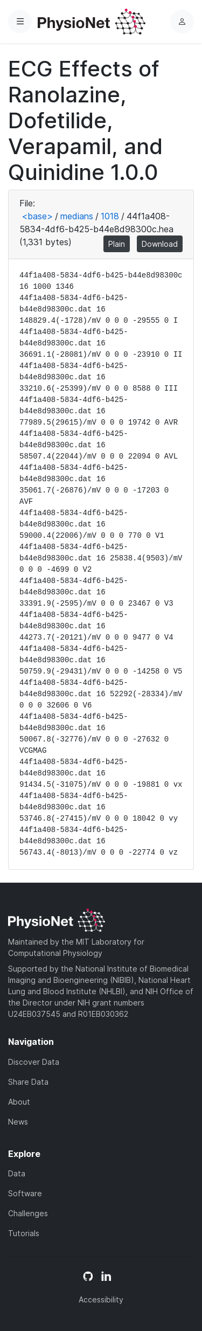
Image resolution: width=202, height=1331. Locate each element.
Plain (116, 243)
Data (16, 1173)
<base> (37, 216)
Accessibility (101, 1299)
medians (76, 216)
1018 (110, 216)
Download (160, 243)
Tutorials (23, 1233)
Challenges (28, 1213)
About (19, 1101)
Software (25, 1193)
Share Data (28, 1081)
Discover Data (33, 1061)
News (18, 1121)
